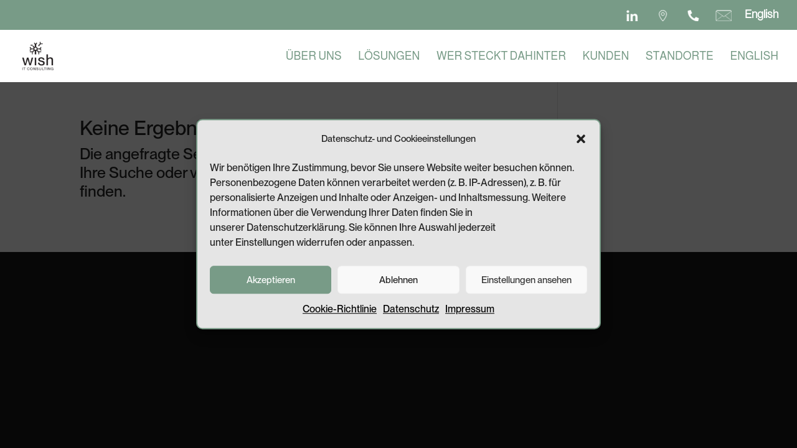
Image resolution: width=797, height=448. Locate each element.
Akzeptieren (271, 285)
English (761, 15)
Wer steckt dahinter (501, 57)
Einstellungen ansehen (526, 285)
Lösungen (389, 57)
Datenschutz (411, 314)
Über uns (314, 57)
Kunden (606, 57)
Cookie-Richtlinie (340, 314)
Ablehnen (398, 285)
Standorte (680, 57)
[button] (581, 144)
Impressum (469, 314)
